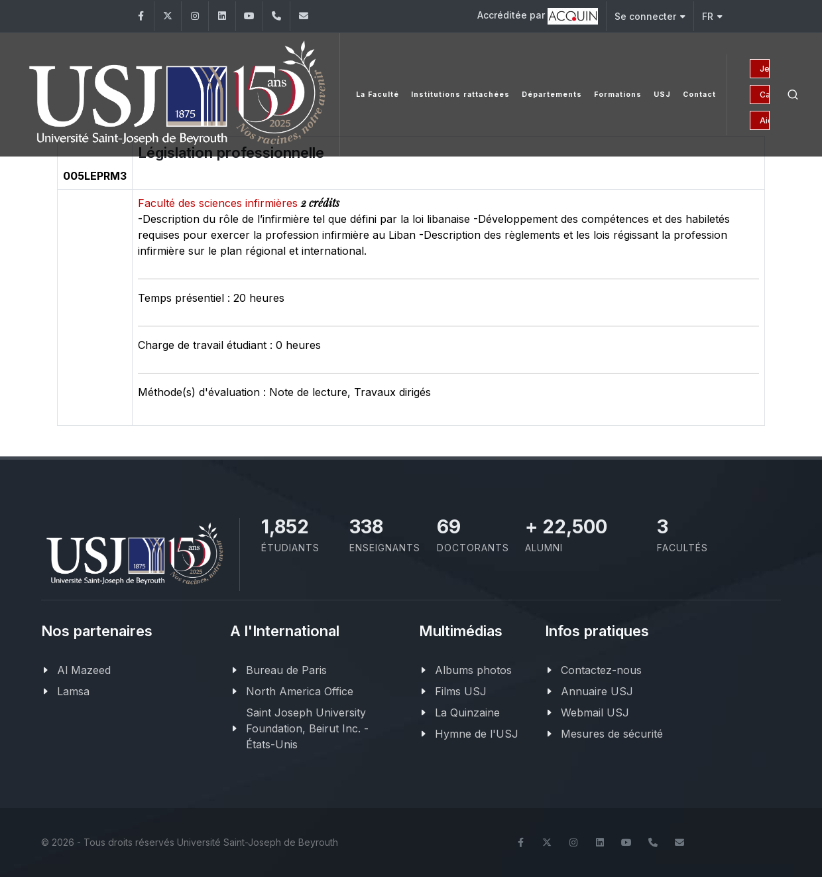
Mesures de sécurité (612, 733)
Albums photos (473, 670)
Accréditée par (537, 16)
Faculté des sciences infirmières (219, 203)
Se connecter (650, 16)
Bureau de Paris (286, 670)
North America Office (299, 691)
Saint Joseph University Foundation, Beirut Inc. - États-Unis (307, 728)
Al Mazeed (84, 670)
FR (712, 16)
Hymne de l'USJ (476, 733)
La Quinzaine (467, 712)
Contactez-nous (601, 670)
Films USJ (461, 691)
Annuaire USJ (597, 691)
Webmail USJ (595, 712)
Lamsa (73, 691)
